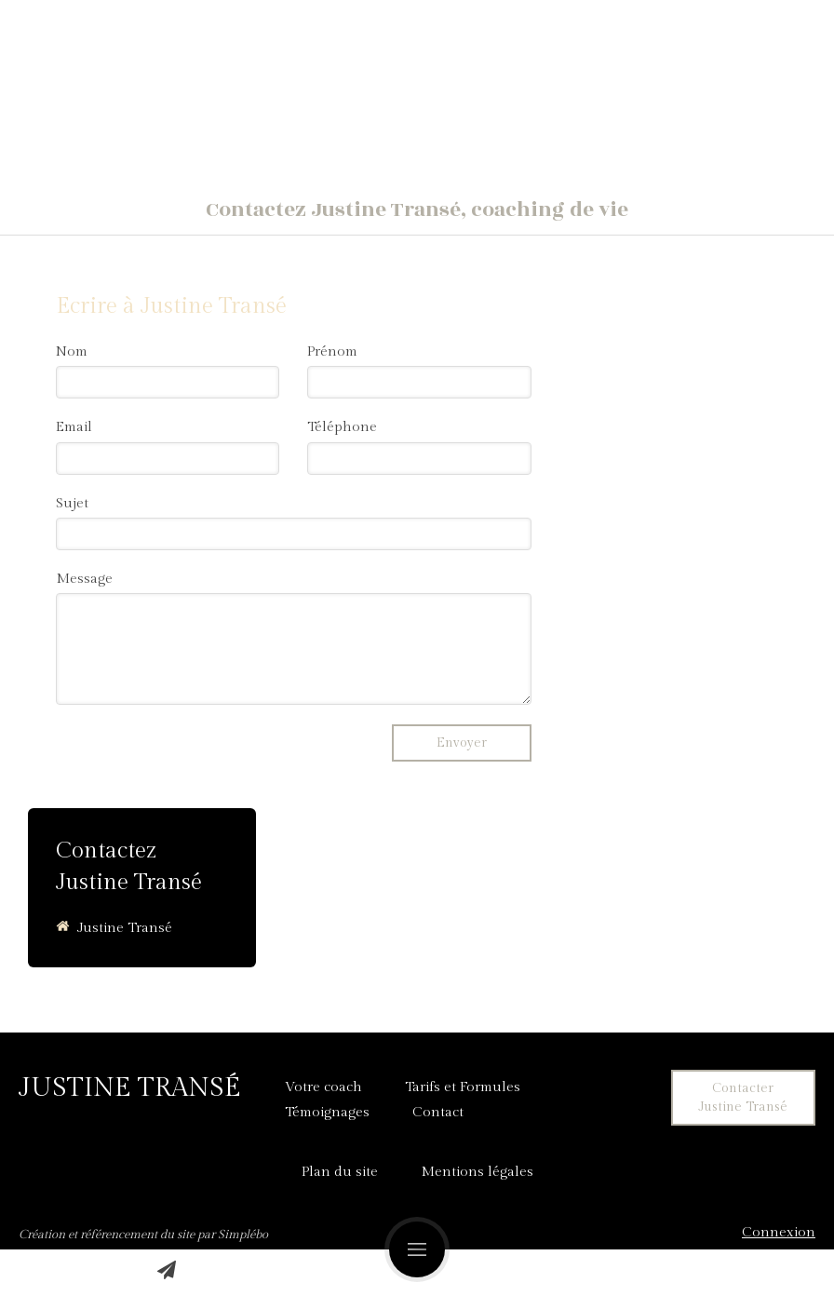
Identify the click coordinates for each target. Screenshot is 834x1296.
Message (84, 579)
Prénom (332, 351)
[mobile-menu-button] (417, 1249)
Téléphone (342, 427)
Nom (71, 351)
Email (74, 427)
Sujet (72, 503)
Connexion (778, 1232)
